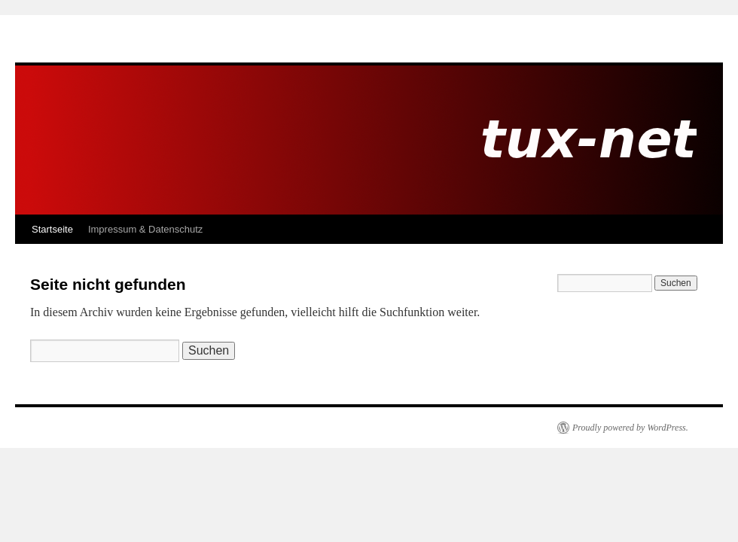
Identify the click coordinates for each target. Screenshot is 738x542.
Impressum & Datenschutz (145, 229)
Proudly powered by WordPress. (630, 427)
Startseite (52, 229)
